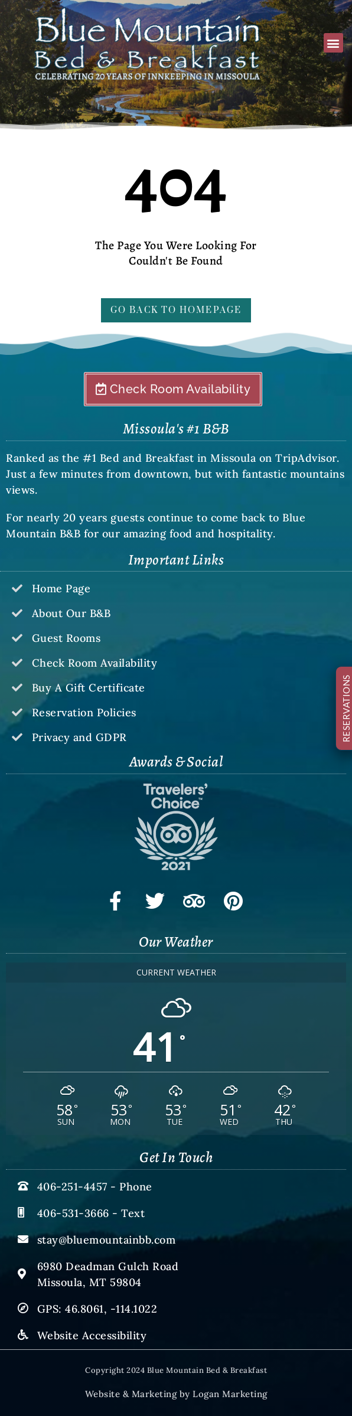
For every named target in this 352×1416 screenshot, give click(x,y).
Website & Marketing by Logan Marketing (176, 1393)
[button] (333, 43)
